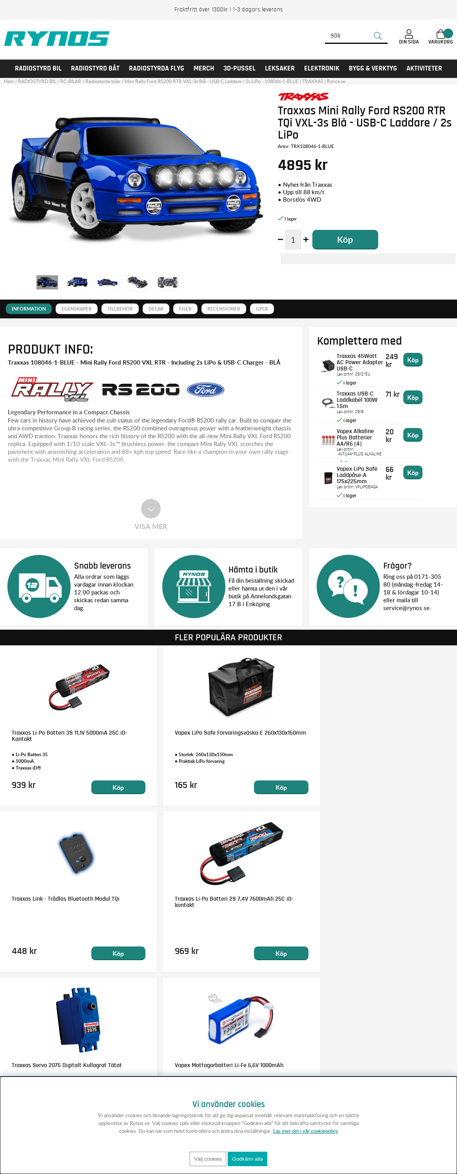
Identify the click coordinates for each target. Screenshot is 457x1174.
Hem (9, 81)
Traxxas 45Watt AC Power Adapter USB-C (369, 358)
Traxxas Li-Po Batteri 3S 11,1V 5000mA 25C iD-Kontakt (48, 736)
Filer (185, 308)
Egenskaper (77, 308)
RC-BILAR (70, 81)
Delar (156, 308)
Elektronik (321, 68)
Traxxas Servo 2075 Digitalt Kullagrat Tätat (47, 902)
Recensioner (223, 308)
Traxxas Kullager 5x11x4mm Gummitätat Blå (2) (393, 902)
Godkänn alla (247, 1159)
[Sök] (356, 36)
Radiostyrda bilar (102, 81)
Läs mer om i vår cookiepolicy (305, 1130)
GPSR (262, 308)
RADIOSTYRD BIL (38, 68)
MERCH (204, 68)
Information (29, 308)
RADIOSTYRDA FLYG (156, 68)
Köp (80, 787)
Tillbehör (120, 308)
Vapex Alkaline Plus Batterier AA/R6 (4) (366, 434)
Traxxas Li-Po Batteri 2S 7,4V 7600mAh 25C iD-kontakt (395, 736)
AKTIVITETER (424, 68)
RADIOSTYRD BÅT (95, 68)
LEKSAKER (280, 68)
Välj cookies (208, 1159)
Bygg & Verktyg (373, 68)
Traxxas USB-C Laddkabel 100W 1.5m (368, 396)
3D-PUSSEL (239, 68)
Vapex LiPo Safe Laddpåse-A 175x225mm (361, 474)
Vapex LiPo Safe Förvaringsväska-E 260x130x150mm (169, 736)
